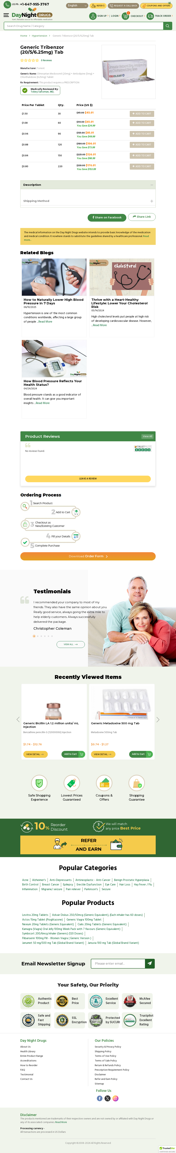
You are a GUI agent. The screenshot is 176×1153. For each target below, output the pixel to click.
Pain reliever (73, 888)
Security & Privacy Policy (108, 1046)
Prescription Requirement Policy (112, 1069)
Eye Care (110, 883)
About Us (25, 1046)
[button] (167, 1149)
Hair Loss (124, 883)
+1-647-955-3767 (34, 4)
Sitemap (99, 1083)
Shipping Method (37, 201)
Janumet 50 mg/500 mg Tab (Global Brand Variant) (53, 942)
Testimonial (26, 1074)
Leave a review (88, 478)
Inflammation (30, 888)
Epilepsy (68, 883)
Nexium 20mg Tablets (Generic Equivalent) (48, 923)
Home (23, 36)
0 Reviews (46, 60)
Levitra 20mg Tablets (35, 914)
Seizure (106, 888)
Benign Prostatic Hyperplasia (131, 879)
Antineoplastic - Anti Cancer (92, 879)
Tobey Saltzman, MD (42, 92)
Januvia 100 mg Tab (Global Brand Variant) (113, 942)
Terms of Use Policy (105, 1055)
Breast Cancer (50, 883)
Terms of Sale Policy (106, 1060)
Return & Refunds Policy (108, 1065)
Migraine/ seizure (51, 888)
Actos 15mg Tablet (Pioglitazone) (42, 918)
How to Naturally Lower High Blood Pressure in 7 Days (53, 300)
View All (147, 435)
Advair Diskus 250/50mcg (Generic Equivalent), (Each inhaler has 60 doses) (97, 914)
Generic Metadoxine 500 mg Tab (115, 722)
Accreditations (28, 1060)
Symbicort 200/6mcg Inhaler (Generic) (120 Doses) (52, 932)
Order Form (86, 555)
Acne (25, 879)
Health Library (27, 1051)
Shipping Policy (103, 1051)
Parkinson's (91, 888)
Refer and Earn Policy (106, 1079)
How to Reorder (28, 1065)
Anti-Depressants (61, 879)
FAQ (22, 1069)
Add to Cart (142, 114)
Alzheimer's (39, 879)
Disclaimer (100, 1074)
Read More (45, 320)
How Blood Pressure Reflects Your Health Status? (53, 381)
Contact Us (26, 1079)
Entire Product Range (31, 1055)
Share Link (142, 217)
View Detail (33, 753)
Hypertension (39, 36)
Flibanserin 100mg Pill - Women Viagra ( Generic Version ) (56, 937)
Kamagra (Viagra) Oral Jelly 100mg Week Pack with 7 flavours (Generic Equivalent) (71, 928)
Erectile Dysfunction (89, 883)
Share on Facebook (105, 217)
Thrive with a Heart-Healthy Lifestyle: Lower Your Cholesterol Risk (119, 302)
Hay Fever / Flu (143, 883)
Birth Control (30, 883)
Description (32, 184)
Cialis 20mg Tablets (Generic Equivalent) (102, 923)
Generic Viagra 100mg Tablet (84, 918)
